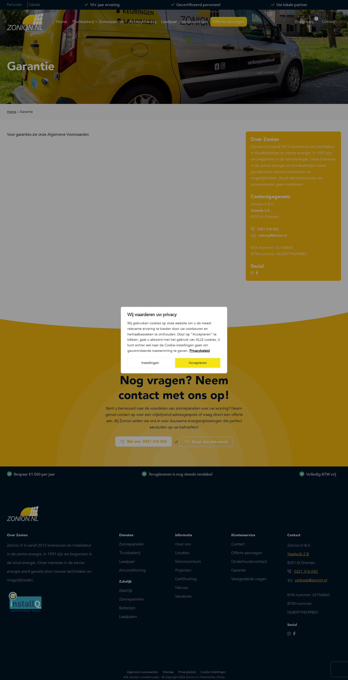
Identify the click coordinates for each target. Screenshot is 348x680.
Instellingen (150, 362)
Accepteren (198, 362)
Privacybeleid (199, 350)
